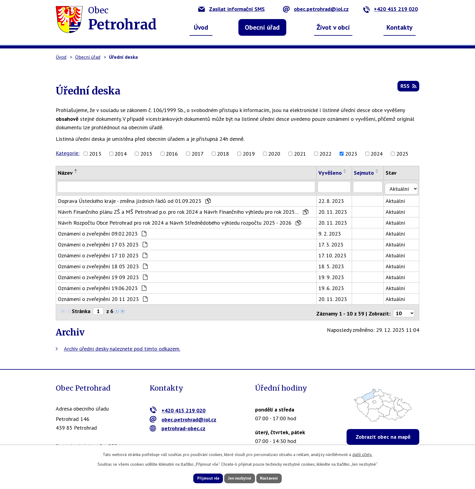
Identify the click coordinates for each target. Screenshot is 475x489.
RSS (408, 88)
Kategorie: (67, 153)
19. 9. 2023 (334, 275)
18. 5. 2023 (334, 264)
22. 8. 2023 (334, 199)
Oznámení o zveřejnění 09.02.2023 (102, 231)
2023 (351, 153)
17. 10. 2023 (335, 253)
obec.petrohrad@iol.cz (316, 8)
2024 (376, 153)
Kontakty (400, 27)
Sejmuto (367, 172)
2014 (121, 153)
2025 (402, 153)
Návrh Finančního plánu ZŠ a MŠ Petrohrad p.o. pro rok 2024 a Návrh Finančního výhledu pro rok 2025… (183, 210)
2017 (197, 153)
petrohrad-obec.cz (178, 424)
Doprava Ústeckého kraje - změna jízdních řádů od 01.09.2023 (134, 199)
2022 (325, 153)
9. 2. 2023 (332, 231)
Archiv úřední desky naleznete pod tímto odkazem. (122, 344)
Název (65, 172)
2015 (146, 153)
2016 (172, 153)
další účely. (362, 453)
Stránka (81, 309)
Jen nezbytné (240, 478)
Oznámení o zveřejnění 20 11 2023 (103, 297)
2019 (249, 153)
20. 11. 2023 (335, 210)
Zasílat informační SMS (231, 8)
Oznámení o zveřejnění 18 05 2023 (103, 264)
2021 (300, 153)
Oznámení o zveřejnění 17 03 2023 (102, 242)
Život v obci (333, 27)
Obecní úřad (262, 27)
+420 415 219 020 (390, 8)
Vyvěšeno (332, 172)
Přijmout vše (200, 478)
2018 (223, 153)
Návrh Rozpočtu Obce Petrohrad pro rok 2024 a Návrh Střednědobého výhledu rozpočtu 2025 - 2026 (179, 220)
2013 (95, 153)
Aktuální (398, 199)
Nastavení (277, 478)
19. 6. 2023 (334, 286)
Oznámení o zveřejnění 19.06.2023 (102, 286)
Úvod (201, 27)
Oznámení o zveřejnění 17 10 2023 (102, 253)
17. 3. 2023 (333, 242)
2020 (274, 153)
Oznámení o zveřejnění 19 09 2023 (103, 275)
